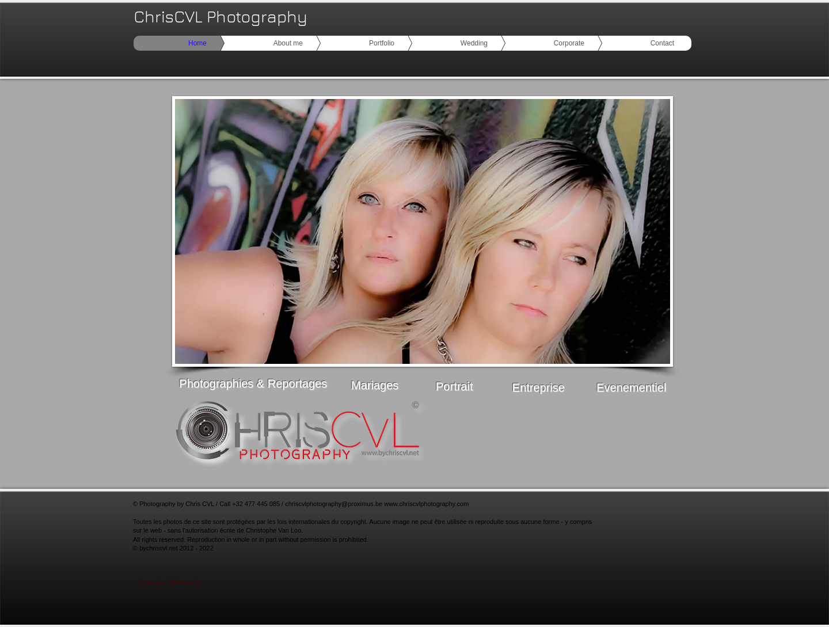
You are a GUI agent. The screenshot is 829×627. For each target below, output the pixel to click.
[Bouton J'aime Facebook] (621, 440)
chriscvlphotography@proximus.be (333, 503)
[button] (422, 231)
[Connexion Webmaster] (169, 582)
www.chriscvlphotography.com (426, 503)
